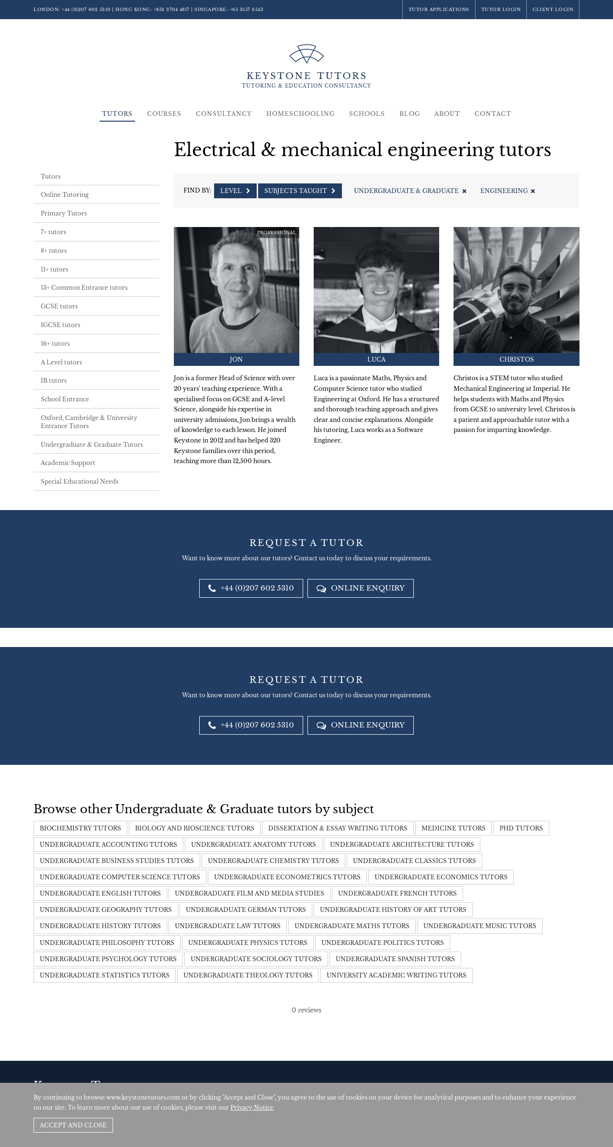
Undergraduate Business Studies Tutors (117, 860)
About (447, 113)
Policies (522, 1074)
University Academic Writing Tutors (396, 975)
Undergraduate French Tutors (397, 893)
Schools (367, 113)
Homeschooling (300, 113)
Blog (409, 113)
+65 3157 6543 (247, 9)
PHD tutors (521, 828)
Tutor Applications (439, 9)
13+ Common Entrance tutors (84, 287)
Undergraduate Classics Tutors (414, 860)
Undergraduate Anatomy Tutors (253, 844)
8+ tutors (54, 250)
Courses (164, 113)
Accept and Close (73, 1125)
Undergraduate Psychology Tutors (108, 959)
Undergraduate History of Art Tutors (393, 909)
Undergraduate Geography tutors (106, 909)
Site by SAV (552, 1074)
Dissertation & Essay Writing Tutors (338, 828)
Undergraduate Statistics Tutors (105, 975)
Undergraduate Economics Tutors (441, 877)
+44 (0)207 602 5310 (86, 9)
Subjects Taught (300, 190)
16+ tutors (55, 343)
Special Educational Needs (79, 481)
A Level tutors (61, 362)
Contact (493, 113)
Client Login (553, 9)
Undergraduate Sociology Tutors (256, 959)
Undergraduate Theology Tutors (248, 975)
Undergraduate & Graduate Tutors (92, 444)
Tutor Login (501, 9)
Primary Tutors (64, 213)
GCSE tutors (59, 306)
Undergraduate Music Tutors (479, 926)
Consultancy (224, 113)
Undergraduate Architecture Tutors (402, 844)
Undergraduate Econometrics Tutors (287, 877)
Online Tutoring (65, 194)
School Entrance (65, 399)
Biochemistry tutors (80, 828)
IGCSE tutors (60, 325)
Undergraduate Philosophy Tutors (107, 942)
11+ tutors (54, 269)
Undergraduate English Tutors (100, 893)
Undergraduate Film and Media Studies (249, 893)
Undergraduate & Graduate (410, 190)
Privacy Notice (251, 1107)
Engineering (507, 190)
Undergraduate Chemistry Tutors (273, 860)
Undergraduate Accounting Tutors (108, 844)
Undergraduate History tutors (100, 926)
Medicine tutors (453, 828)
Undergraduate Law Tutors (228, 926)
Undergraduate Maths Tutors (352, 926)
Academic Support (68, 462)
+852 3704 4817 (172, 9)
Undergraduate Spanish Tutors (395, 959)
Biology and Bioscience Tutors (194, 828)
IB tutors (54, 380)
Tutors (117, 113)
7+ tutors (53, 232)
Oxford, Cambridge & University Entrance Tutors (89, 422)
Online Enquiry (361, 587)
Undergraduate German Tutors (246, 909)
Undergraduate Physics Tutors (247, 942)
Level (235, 190)
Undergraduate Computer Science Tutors (120, 877)
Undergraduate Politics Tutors (382, 942)
